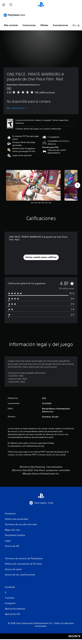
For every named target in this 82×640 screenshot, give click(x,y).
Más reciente (11, 25)
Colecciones (29, 25)
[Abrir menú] (3, 5)
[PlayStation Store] (15, 14)
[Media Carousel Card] (33, 185)
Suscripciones (60, 25)
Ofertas (44, 25)
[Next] (77, 185)
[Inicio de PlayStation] (41, 4)
